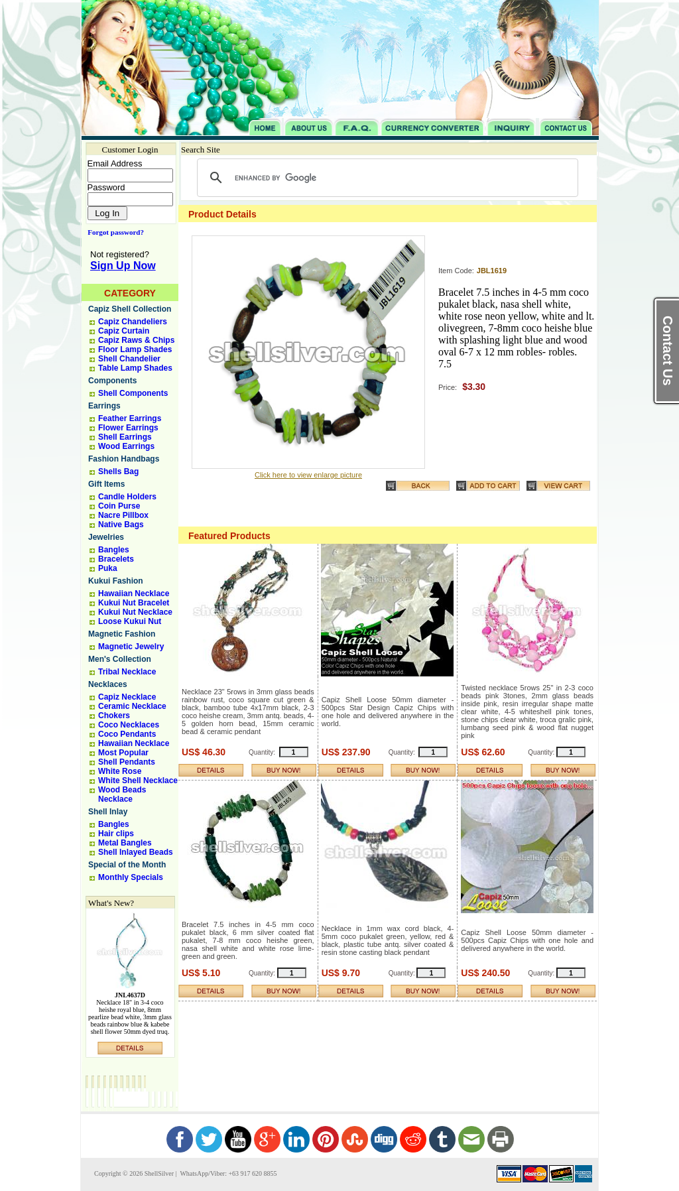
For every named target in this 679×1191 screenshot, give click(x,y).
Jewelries (106, 537)
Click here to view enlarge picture (308, 475)
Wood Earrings (126, 446)
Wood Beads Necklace (122, 794)
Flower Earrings (128, 427)
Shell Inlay (107, 811)
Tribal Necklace (127, 671)
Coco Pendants (127, 734)
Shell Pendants (126, 762)
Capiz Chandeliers (132, 321)
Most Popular (123, 752)
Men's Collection (119, 659)
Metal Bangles (125, 842)
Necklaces (107, 684)
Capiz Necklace (127, 697)
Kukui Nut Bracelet (133, 602)
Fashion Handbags (123, 459)
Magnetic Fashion (121, 634)
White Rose (119, 771)
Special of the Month (127, 864)
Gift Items (106, 484)
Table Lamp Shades (135, 368)
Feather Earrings (129, 418)
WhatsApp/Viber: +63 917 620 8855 (227, 1173)
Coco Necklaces (128, 724)
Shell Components (133, 393)
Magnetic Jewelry (131, 646)
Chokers (114, 715)
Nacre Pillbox (123, 515)
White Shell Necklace (138, 780)
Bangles (113, 549)
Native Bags (121, 524)
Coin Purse (119, 506)
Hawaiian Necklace (133, 593)
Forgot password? (113, 232)
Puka (107, 568)
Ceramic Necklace (132, 706)
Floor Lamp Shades (135, 349)
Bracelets (116, 559)
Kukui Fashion (115, 581)
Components (112, 380)
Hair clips (116, 833)
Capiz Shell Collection (129, 309)
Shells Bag (118, 471)
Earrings (104, 405)
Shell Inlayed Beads (135, 852)
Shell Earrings (125, 437)
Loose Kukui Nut (129, 621)
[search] (385, 178)
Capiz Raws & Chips (136, 340)
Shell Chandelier (129, 358)
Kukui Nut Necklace (135, 612)
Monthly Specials (130, 877)
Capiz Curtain (123, 331)
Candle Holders (127, 496)
